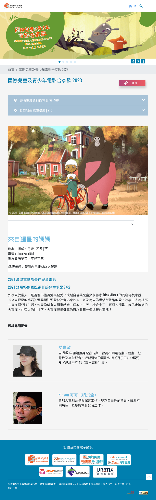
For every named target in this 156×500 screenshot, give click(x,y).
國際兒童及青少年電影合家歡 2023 (43, 69)
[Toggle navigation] (149, 6)
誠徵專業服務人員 (68, 484)
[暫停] (143, 61)
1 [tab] (59, 62)
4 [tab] (71, 62)
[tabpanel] (78, 35)
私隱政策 (83, 484)
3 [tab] (67, 62)
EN (135, 6)
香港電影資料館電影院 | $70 (79, 100)
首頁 (11, 69)
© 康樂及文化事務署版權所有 (22, 484)
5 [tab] (75, 62)
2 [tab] (63, 62)
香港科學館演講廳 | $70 (79, 110)
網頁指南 (107, 484)
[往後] (138, 61)
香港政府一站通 (123, 484)
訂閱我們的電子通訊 (78, 447)
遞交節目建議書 (48, 484)
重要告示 (95, 484)
